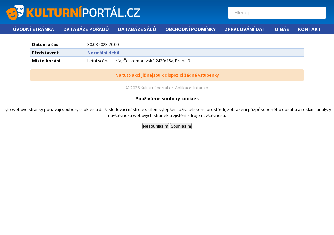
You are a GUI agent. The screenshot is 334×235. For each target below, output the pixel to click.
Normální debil (103, 52)
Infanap (200, 88)
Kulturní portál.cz (157, 88)
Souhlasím (181, 126)
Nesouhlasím (155, 126)
